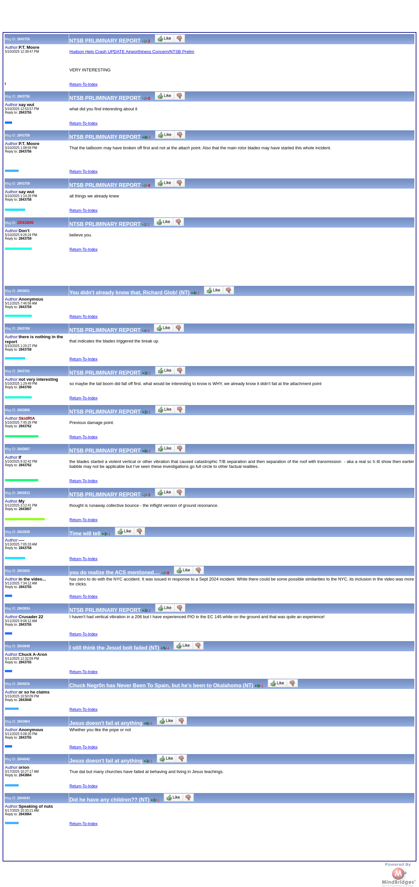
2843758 (23, 135)
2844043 (23, 798)
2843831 (23, 291)
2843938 (23, 532)
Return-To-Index (83, 84)
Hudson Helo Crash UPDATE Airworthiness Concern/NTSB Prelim (131, 51)
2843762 (23, 371)
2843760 (23, 328)
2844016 (23, 684)
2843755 (23, 39)
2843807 (23, 449)
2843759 (23, 183)
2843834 (23, 608)
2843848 (23, 646)
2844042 (23, 759)
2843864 (23, 721)
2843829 (23, 571)
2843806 (25, 222)
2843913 (23, 493)
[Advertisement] (122, 17)
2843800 (23, 410)
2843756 (23, 96)
